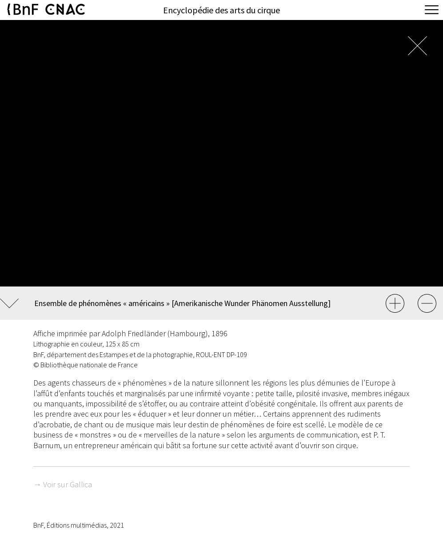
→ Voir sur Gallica (62, 484)
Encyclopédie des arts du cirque (221, 10)
